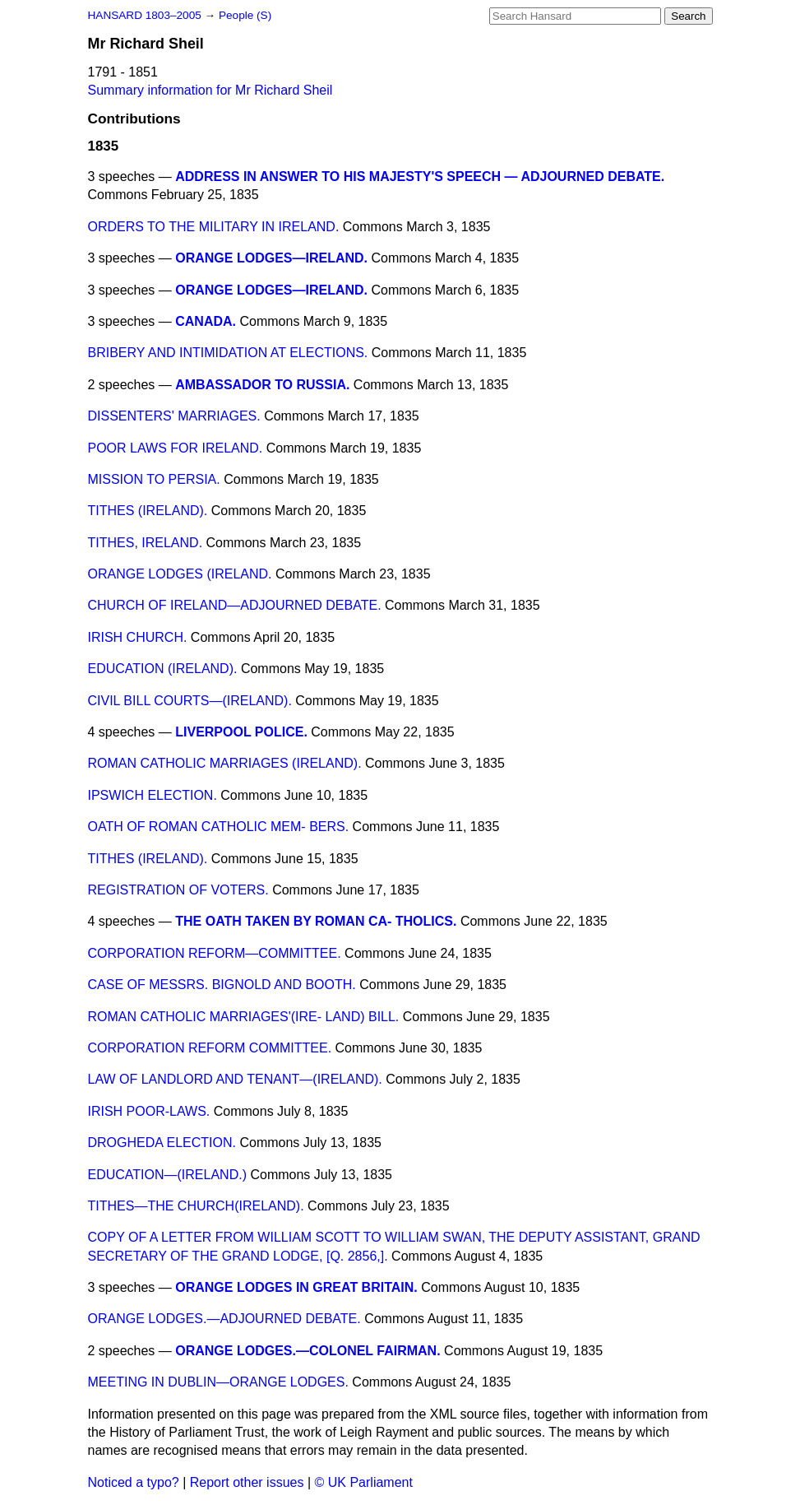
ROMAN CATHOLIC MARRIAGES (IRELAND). (225, 763)
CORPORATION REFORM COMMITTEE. (210, 1048)
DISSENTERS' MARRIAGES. (174, 416)
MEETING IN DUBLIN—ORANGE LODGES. (218, 1382)
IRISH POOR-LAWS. (149, 1111)
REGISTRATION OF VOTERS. (178, 890)
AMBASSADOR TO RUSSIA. (262, 385)
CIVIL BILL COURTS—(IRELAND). (190, 701)
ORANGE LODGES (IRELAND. (180, 574)
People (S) (245, 15)
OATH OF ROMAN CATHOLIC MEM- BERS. (218, 827)
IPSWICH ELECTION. (152, 795)
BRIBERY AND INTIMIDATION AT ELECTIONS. (228, 353)
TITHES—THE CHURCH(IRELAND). (196, 1206)
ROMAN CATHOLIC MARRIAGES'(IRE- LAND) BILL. (244, 1017)
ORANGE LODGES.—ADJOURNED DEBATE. (224, 1319)
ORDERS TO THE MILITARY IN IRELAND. (214, 227)
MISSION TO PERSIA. (154, 479)
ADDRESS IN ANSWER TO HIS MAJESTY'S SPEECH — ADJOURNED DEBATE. (419, 176)
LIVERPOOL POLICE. (241, 732)
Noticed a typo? (133, 1482)
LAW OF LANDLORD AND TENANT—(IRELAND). (235, 1079)
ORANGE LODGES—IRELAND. (271, 258)
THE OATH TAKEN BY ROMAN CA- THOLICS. (315, 921)
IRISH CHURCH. (137, 637)
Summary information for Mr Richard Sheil (210, 90)
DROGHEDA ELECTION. (162, 1143)
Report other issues (247, 1482)
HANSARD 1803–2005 (144, 15)
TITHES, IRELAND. (145, 543)
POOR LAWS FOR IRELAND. (175, 448)
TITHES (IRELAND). (148, 511)
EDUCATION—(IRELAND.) (167, 1175)
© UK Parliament (364, 1482)
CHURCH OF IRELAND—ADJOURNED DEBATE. (235, 605)
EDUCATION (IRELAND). (163, 669)
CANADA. (205, 321)
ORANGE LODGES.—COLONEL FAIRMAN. (307, 1351)
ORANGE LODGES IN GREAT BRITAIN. (296, 1287)
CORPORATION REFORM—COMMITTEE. (214, 953)
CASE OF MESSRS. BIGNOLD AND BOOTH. (222, 985)
